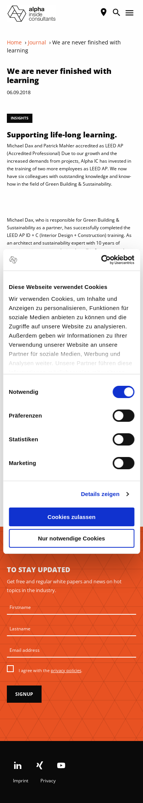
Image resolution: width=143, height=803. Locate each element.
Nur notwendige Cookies (71, 538)
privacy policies (66, 670)
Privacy (48, 780)
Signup (24, 694)
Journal (37, 42)
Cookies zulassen (72, 517)
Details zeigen (100, 494)
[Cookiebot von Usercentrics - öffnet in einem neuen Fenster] (101, 260)
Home (14, 42)
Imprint (20, 780)
